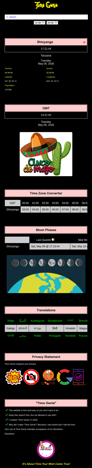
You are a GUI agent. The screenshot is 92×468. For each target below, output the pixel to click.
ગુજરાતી (22, 328)
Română (70, 335)
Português (55, 335)
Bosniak (83, 320)
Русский (84, 335)
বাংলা (70, 320)
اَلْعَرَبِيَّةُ (22, 320)
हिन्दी (55, 328)
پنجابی (22, 335)
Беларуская (55, 320)
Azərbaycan (37, 320)
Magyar (83, 328)
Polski (37, 335)
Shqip (10, 320)
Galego (10, 328)
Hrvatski (70, 328)
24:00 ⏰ (52, 23)
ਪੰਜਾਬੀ (10, 335)
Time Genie (46, 5)
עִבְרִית (37, 328)
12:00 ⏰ (39, 23)
